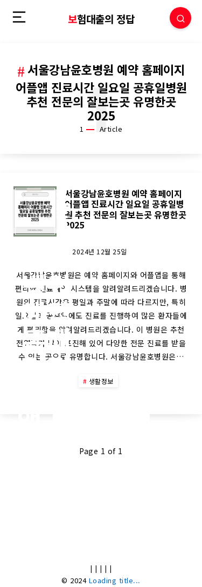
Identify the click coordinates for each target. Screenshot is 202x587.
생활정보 (101, 381)
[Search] (180, 18)
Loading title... (115, 580)
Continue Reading (101, 414)
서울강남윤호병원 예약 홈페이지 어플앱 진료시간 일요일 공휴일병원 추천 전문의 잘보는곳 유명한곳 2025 (125, 209)
